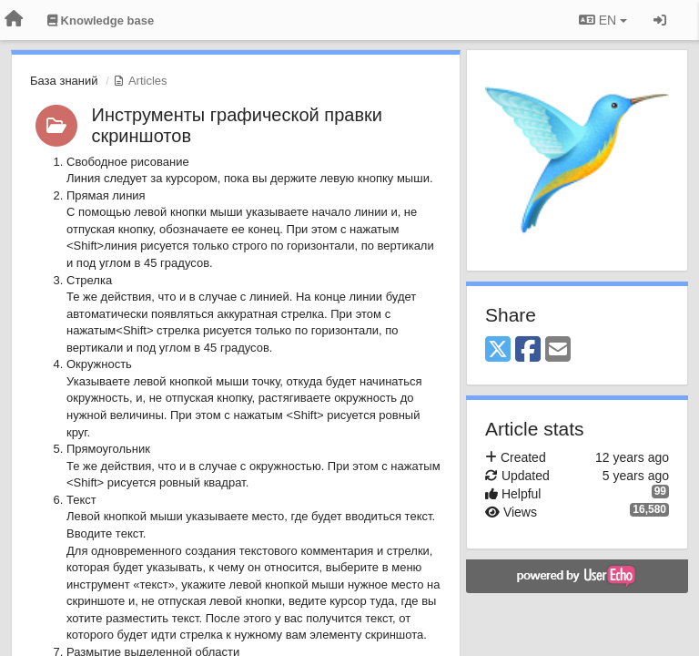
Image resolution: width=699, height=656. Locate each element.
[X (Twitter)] (498, 350)
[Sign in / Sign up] (659, 20)
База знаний (64, 80)
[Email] (558, 350)
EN (603, 20)
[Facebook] (528, 350)
